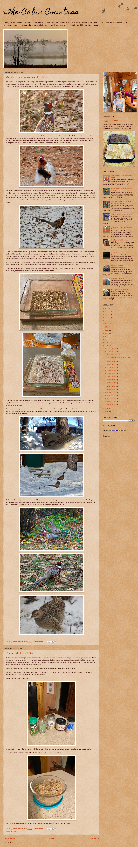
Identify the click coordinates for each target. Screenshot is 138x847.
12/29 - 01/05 (111, 404)
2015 (107, 317)
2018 (107, 327)
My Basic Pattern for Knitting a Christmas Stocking (121, 202)
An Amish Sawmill (117, 266)
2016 (107, 320)
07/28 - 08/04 (111, 367)
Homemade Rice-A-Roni (20, 653)
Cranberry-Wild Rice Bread (120, 240)
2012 (107, 308)
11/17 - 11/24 (111, 395)
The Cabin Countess (41, 12)
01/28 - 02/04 (111, 361)
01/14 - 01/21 (111, 351)
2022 (107, 339)
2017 (107, 324)
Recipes (13, 832)
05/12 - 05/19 (111, 364)
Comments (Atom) (18, 843)
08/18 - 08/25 (111, 370)
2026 (107, 412)
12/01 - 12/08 (111, 398)
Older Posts (93, 838)
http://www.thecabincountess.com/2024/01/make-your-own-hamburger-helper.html (63, 658)
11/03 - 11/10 (111, 389)
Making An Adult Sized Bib (119, 290)
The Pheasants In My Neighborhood (27, 77)
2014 (107, 314)
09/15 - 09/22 (111, 376)
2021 (107, 336)
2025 (107, 409)
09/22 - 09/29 (111, 380)
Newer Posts (9, 838)
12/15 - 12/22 (111, 401)
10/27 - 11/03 (111, 386)
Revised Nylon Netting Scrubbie (121, 214)
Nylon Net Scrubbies (117, 278)
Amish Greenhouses (117, 253)
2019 (107, 330)
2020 (107, 333)
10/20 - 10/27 (111, 383)
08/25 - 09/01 (111, 373)
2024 (107, 345)
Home (51, 838)
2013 (107, 311)
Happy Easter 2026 (110, 121)
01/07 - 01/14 (111, 348)
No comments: (39, 642)
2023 (107, 342)
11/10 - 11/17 (111, 392)
